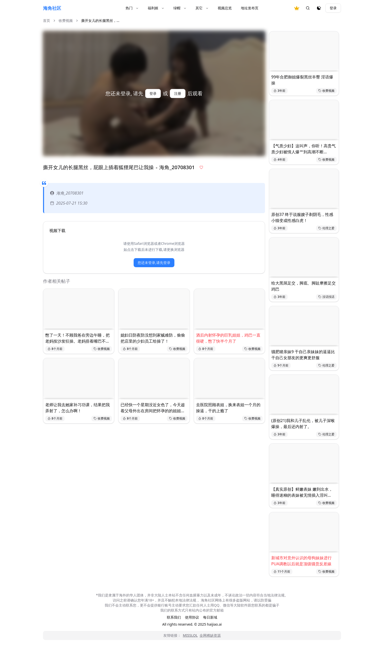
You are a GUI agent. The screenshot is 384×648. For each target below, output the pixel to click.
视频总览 (225, 8)
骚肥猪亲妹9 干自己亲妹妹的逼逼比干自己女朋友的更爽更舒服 (303, 354)
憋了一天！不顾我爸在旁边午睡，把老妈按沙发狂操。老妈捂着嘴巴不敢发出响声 (77, 338)
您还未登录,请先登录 (154, 262)
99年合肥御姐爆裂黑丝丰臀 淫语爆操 (302, 80)
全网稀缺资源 (210, 635)
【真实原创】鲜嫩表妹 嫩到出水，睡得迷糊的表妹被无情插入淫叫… (302, 492)
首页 (46, 20)
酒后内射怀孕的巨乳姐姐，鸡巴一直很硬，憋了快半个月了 (228, 338)
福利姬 (156, 8)
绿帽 (179, 8)
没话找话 (326, 297)
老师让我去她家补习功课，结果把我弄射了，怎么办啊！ (77, 407)
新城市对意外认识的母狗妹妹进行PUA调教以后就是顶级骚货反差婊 (301, 561)
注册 (177, 93)
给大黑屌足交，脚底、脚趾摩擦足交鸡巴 (303, 286)
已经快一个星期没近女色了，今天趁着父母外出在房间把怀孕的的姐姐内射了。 (153, 408)
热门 (132, 8)
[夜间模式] (318, 8)
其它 (202, 8)
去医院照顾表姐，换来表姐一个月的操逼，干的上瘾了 (228, 407)
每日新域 (210, 617)
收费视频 (66, 20)
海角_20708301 (67, 193)
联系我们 (174, 617)
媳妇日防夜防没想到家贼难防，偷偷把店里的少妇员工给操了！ (153, 338)
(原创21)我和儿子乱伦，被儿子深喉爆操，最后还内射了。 (303, 423)
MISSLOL (190, 635)
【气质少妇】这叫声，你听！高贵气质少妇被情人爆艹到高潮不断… (303, 149)
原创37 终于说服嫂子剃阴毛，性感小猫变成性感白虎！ (302, 217)
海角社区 (52, 8)
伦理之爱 (326, 228)
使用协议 (192, 617)
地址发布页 (249, 8)
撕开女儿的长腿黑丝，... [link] (100, 20)
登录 (333, 8)
